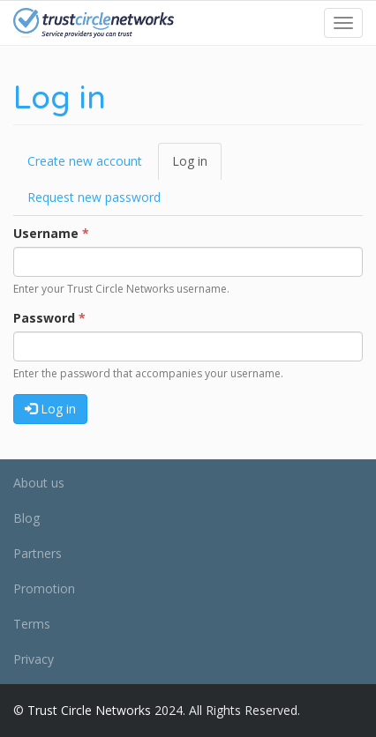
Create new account (84, 161)
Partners (37, 553)
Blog (26, 518)
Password (49, 317)
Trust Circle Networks (89, 710)
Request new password (94, 197)
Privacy (33, 659)
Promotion (44, 588)
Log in (197, 166)
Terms (31, 623)
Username (51, 233)
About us (38, 482)
